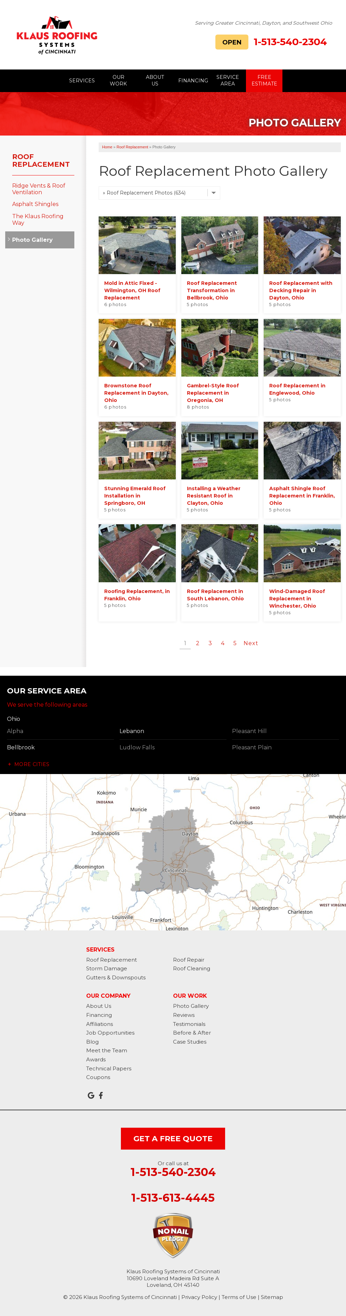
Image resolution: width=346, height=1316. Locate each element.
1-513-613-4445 (173, 1197)
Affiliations (99, 1024)
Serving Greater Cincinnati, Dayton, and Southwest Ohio (263, 23)
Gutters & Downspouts (116, 977)
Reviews (184, 1015)
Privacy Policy (199, 1297)
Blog (92, 1041)
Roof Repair (188, 959)
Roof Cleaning (191, 968)
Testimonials (189, 1024)
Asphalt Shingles (35, 204)
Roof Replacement (41, 160)
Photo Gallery (32, 240)
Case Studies (189, 1041)
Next (251, 643)
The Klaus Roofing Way (38, 219)
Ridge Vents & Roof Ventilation (38, 189)
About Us (98, 1006)
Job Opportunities (110, 1032)
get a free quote (173, 1138)
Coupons (98, 1077)
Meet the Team (106, 1050)
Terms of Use (239, 1297)
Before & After (192, 1032)
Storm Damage (106, 968)
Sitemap (272, 1297)
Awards (96, 1059)
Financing (99, 1015)
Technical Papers (108, 1068)
